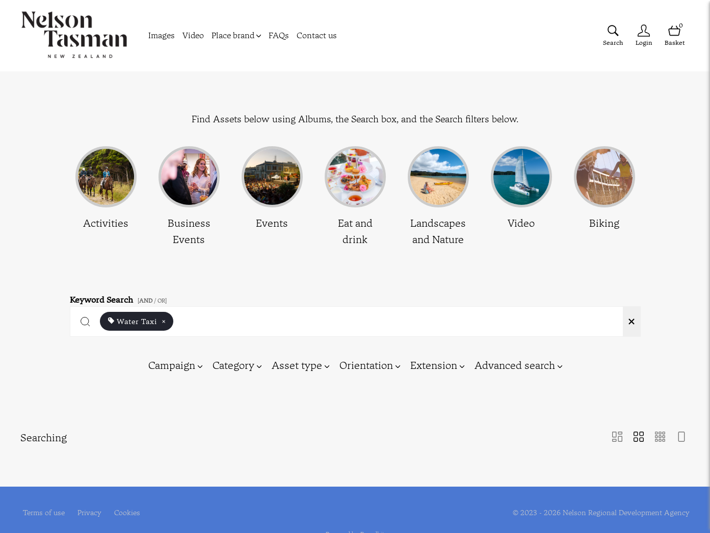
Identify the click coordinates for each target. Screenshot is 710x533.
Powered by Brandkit (355, 526)
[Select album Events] (272, 197)
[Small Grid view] (660, 437)
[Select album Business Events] (189, 197)
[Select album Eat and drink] (355, 197)
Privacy (89, 505)
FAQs (279, 35)
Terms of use (44, 505)
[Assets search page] (613, 35)
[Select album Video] (521, 197)
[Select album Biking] (604, 197)
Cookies (127, 505)
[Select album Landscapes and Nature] (438, 197)
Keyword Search (120, 298)
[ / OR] (152, 300)
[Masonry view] (617, 437)
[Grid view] (638, 437)
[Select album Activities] (106, 197)
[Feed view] (681, 437)
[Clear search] (631, 321)
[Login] (643, 35)
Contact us (317, 35)
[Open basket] (674, 35)
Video (193, 35)
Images (161, 35)
